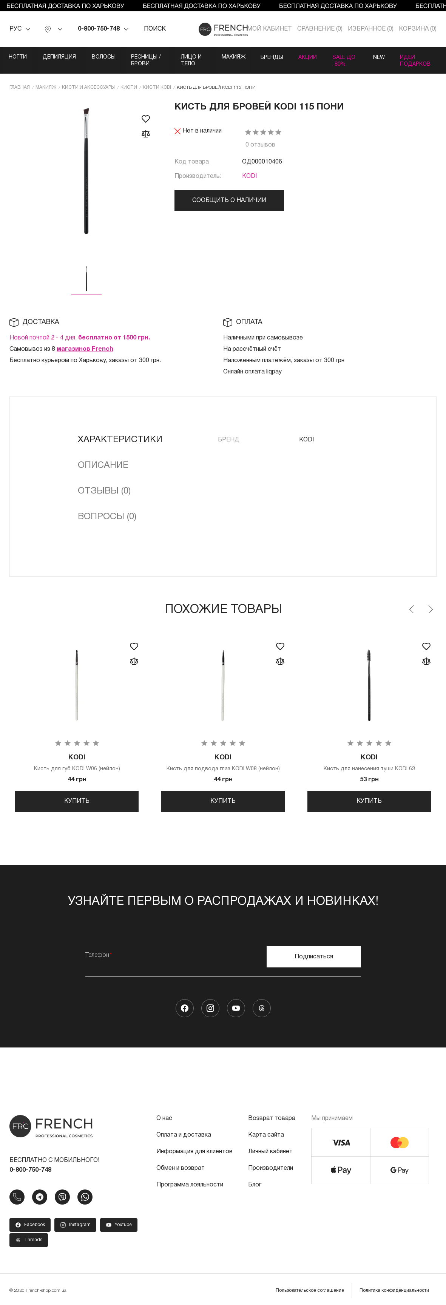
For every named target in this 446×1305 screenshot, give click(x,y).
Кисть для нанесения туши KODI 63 (369, 756)
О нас (164, 1115)
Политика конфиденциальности (394, 1288)
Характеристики (120, 432)
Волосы (110, 57)
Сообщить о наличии (229, 193)
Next (430, 602)
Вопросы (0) (107, 509)
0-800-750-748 (99, 29)
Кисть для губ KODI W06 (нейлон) (77, 756)
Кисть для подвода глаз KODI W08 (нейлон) (223, 756)
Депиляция (62, 57)
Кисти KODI (157, 80)
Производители (270, 1165)
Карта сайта (266, 1132)
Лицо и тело (228, 57)
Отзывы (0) (104, 484)
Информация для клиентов (194, 1149)
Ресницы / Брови (166, 57)
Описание (103, 458)
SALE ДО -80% (405, 57)
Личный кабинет (270, 1149)
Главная (19, 80)
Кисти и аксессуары (88, 80)
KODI (249, 169)
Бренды (319, 57)
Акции (358, 57)
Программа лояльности (189, 1182)
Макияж (277, 57)
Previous (412, 602)
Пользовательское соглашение (310, 1288)
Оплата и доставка (183, 1132)
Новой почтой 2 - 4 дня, (79, 330)
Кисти (128, 80)
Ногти (18, 57)
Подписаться (314, 954)
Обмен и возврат (180, 1165)
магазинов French (85, 341)
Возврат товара (271, 1115)
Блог (254, 1182)
